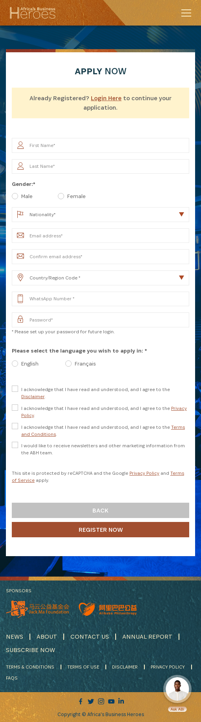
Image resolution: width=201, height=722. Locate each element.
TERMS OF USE (83, 667)
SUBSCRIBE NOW (30, 650)
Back (100, 510)
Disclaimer (32, 396)
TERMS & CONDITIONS (30, 667)
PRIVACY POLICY (168, 667)
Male (27, 196)
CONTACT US (89, 636)
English (30, 363)
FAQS (12, 678)
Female (76, 196)
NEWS (14, 636)
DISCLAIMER (125, 667)
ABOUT (47, 636)
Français (85, 363)
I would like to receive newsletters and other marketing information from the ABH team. (103, 449)
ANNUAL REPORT (147, 636)
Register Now (101, 529)
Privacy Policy (144, 473)
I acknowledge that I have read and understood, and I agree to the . (95, 392)
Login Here (106, 98)
